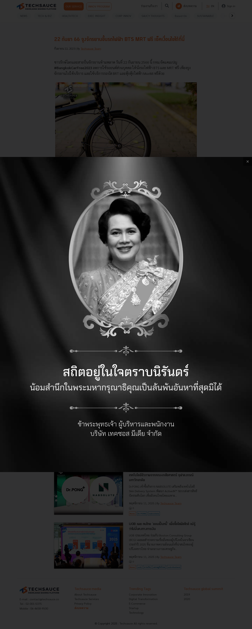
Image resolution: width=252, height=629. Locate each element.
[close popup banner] (247, 161)
